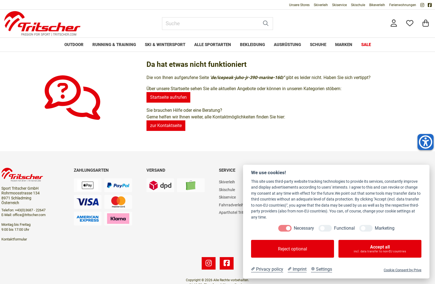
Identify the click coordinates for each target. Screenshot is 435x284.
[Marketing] (366, 228)
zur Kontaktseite (166, 125)
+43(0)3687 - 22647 (30, 210)
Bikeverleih (377, 5)
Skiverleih (321, 5)
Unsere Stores (299, 5)
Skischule (358, 5)
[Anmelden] (394, 24)
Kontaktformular (14, 239)
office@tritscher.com (29, 215)
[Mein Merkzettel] (409, 24)
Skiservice (339, 5)
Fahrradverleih (231, 205)
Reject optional (292, 249)
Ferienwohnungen (402, 5)
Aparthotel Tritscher (236, 212)
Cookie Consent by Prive (402, 270)
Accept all (380, 248)
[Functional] (325, 228)
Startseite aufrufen (168, 97)
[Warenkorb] (426, 24)
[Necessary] (285, 228)
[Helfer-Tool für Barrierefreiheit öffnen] (426, 142)
